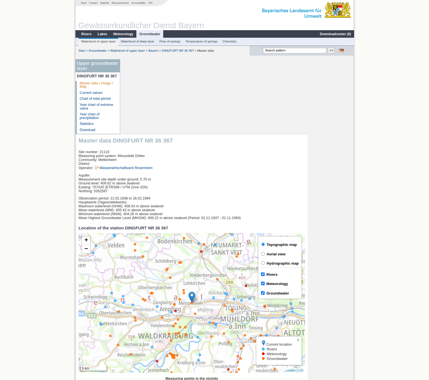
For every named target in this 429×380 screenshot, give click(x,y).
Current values (90, 93)
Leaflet (336, 296)
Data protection (120, 2)
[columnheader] (148, 310)
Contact (93, 2)
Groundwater (149, 34)
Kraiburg (134, 335)
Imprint (104, 2)
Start (83, 2)
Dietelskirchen (139, 322)
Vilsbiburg (135, 316)
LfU (150, 2)
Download (87, 130)
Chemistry (229, 41)
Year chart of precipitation (89, 116)
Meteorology (123, 34)
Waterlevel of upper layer (98, 41)
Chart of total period (94, 99)
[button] (237, 222)
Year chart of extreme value (96, 106)
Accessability (138, 2)
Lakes (102, 34)
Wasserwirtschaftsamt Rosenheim (171, 93)
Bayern (153, 50)
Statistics (86, 124)
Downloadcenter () (335, 34)
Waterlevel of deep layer (137, 41)
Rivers (86, 34)
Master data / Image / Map (96, 85)
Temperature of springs (201, 41)
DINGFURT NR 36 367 (177, 50)
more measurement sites (151, 341)
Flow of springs (169, 41)
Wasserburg (137, 329)
